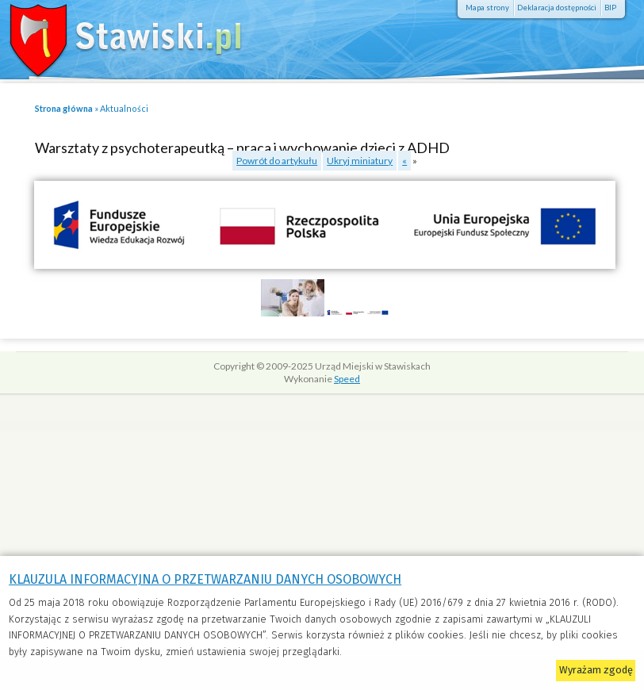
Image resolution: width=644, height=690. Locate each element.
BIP (610, 7)
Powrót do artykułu (276, 161)
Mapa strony (487, 7)
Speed (347, 379)
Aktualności (124, 108)
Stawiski (115, 35)
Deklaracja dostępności (556, 7)
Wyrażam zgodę (596, 670)
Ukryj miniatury (360, 161)
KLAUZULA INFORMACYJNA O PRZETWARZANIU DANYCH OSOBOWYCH (205, 579)
